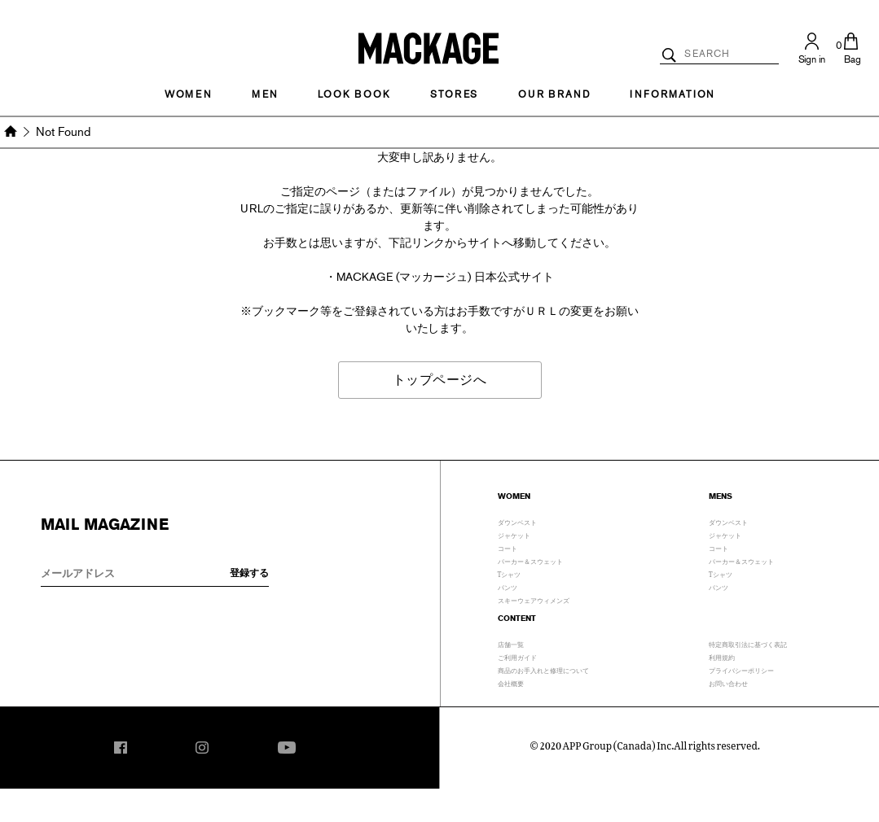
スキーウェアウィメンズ (533, 599)
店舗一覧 (511, 643)
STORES (454, 94)
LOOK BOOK (354, 94)
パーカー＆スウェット (530, 560)
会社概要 (511, 682)
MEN (265, 94)
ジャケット (514, 534)
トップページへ (440, 379)
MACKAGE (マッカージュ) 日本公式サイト (445, 277)
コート (507, 547)
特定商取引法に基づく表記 (748, 643)
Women (188, 94)
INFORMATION (672, 94)
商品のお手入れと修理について (543, 669)
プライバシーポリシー (741, 669)
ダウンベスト (517, 521)
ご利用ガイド (517, 656)
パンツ (507, 586)
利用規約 (722, 656)
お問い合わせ (728, 682)
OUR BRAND (554, 94)
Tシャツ (509, 573)
